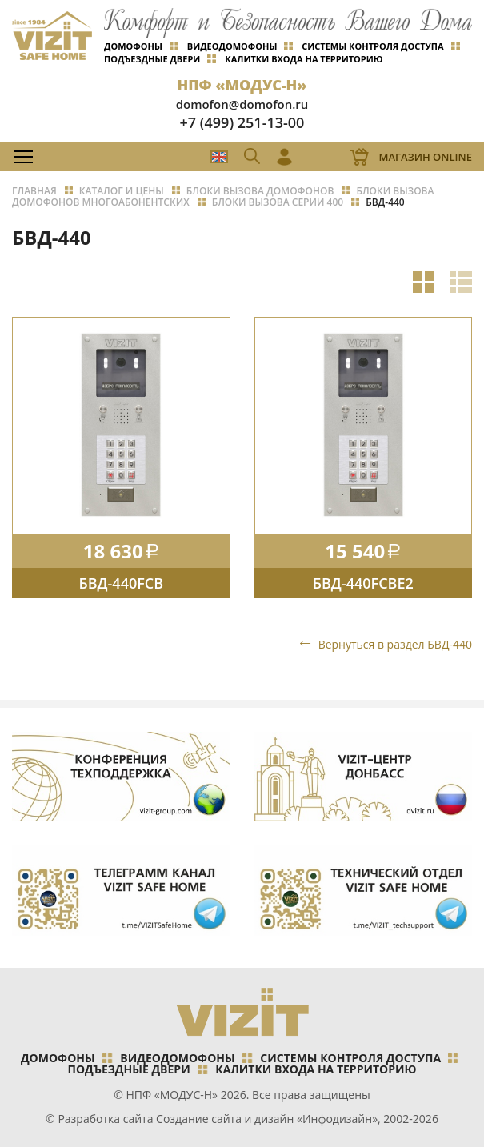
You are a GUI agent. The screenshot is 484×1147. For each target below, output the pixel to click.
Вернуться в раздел (395, 644)
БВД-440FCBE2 (363, 583)
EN (219, 156)
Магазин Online (425, 157)
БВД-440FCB (120, 583)
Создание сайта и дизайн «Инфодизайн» (267, 1118)
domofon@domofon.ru (242, 104)
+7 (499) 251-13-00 (242, 122)
